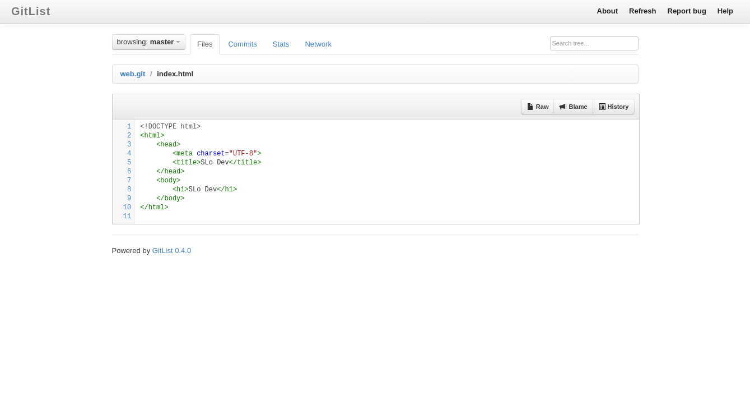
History (613, 107)
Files (204, 44)
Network (318, 44)
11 (127, 217)
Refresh (642, 11)
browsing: (149, 42)
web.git (133, 74)
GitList (30, 11)
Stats (281, 44)
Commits (242, 44)
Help (725, 11)
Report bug (687, 11)
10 (127, 208)
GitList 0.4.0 (171, 250)
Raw (538, 107)
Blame (573, 107)
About (607, 11)
